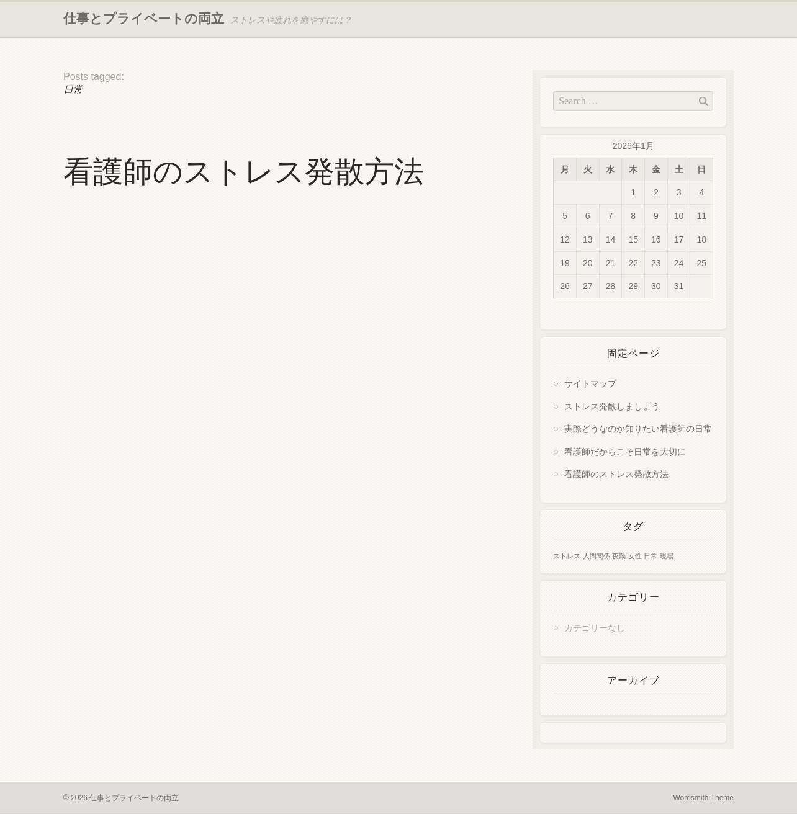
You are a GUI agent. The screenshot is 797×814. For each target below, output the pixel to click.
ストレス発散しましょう (612, 406)
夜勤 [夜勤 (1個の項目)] (619, 556)
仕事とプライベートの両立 (143, 18)
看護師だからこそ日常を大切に (625, 452)
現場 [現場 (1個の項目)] (666, 556)
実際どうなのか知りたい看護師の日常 (638, 429)
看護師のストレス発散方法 (243, 171)
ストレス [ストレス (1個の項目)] (566, 556)
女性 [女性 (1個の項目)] (635, 556)
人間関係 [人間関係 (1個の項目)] (596, 556)
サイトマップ (590, 383)
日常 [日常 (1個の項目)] (650, 556)
